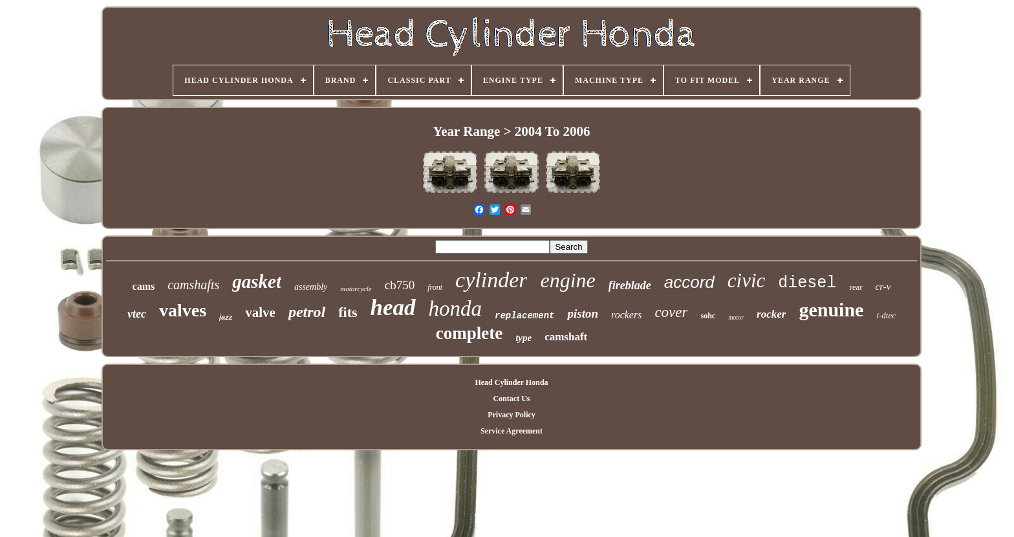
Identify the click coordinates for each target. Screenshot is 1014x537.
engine (567, 280)
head (393, 307)
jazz (225, 317)
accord (689, 282)
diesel (807, 283)
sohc (707, 315)
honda (455, 308)
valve (260, 312)
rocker (771, 314)
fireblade (630, 285)
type (523, 338)
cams (144, 286)
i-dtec (886, 315)
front (434, 287)
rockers (626, 314)
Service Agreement (511, 430)
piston (582, 313)
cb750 (400, 285)
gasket (256, 281)
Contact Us (511, 398)
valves (182, 310)
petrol (306, 311)
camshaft (566, 337)
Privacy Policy (511, 414)
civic (747, 280)
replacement (524, 316)
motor (736, 317)
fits (347, 312)
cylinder (491, 280)
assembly (310, 287)
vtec (136, 313)
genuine (831, 309)
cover (670, 312)
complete (469, 333)
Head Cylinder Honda (511, 382)
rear (855, 287)
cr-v (883, 286)
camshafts (193, 285)
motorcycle (355, 288)
